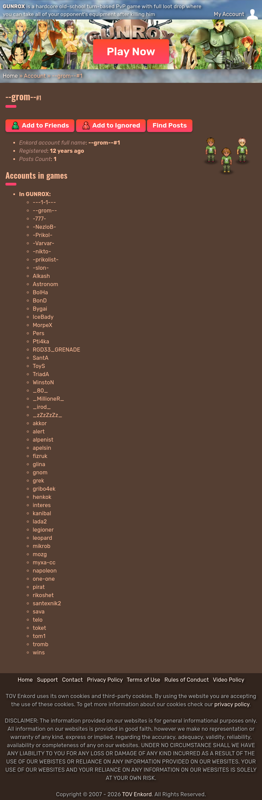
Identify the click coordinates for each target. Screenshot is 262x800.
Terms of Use (143, 680)
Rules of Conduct (186, 680)
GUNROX (14, 6)
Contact (72, 680)
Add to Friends (40, 125)
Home (10, 76)
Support (47, 680)
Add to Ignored (111, 125)
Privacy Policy (105, 680)
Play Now (131, 51)
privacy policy (231, 704)
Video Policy (228, 680)
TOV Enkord (137, 794)
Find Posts (169, 125)
